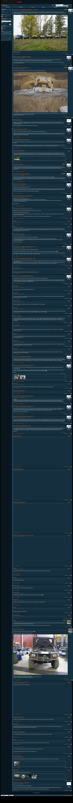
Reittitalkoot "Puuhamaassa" (20, 183)
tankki (15, 220)
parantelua (16, 723)
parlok (15, 607)
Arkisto (69, 795)
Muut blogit (21, 193)
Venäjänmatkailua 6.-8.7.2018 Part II (22, 139)
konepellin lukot (17, 300)
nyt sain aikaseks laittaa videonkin (21, 682)
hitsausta (15, 307)
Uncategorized (18, 231)
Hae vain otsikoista (4, 22)
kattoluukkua (16, 592)
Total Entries (3, 11)
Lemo (22, 151)
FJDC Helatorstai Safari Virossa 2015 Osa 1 (23, 208)
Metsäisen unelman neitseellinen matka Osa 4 (24, 395)
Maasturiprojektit (18, 171)
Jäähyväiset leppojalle (18, 164)
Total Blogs (3, 10)
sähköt (15, 333)
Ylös (71, 795)
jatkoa (15, 226)
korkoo (15, 577)
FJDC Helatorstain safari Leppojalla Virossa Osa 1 (25, 246)
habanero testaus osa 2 (19, 716)
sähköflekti (16, 286)
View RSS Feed (4, 16)
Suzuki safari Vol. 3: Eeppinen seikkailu (22, 56)
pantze (22, 221)
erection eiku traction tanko (19, 390)
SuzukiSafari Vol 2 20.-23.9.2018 (20, 67)
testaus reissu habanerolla (19, 731)
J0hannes (23, 10)
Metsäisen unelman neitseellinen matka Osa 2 (24, 416)
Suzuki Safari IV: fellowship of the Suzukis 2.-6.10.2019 (25, 9)
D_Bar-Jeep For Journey (18, 629)
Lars (22, 120)
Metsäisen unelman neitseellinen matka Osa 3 (24, 406)
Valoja (15, 620)
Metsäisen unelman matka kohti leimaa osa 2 (23, 275)
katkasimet (16, 340)
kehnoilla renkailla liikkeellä (19, 502)
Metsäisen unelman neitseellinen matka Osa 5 (24, 365)
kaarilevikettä (16, 615)
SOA (15, 739)
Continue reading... (63, 135)
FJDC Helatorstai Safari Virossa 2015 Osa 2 (23, 195)
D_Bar (22, 621)
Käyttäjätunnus (53, 4)
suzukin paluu (17, 267)
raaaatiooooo (16, 325)
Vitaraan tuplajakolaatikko (19, 150)
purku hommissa (17, 315)
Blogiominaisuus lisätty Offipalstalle (21, 782)
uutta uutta (16, 599)
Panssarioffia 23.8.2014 (19, 234)
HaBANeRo (16, 769)
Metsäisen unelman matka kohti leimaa (22, 356)
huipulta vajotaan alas (18, 469)
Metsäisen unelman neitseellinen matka (22, 425)
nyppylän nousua (17, 436)
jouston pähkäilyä (17, 755)
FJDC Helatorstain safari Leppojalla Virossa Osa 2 (25, 258)
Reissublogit (17, 54)
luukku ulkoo (16, 585)
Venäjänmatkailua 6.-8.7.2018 (20, 129)
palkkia (15, 568)
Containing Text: (3, 20)
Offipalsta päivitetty (18, 119)
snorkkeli (15, 383)
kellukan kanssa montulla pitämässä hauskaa (23, 535)
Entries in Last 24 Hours (5, 12)
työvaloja (15, 348)
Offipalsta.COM (66, 795)
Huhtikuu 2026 (6, 32)
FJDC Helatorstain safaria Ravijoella (21, 173)
